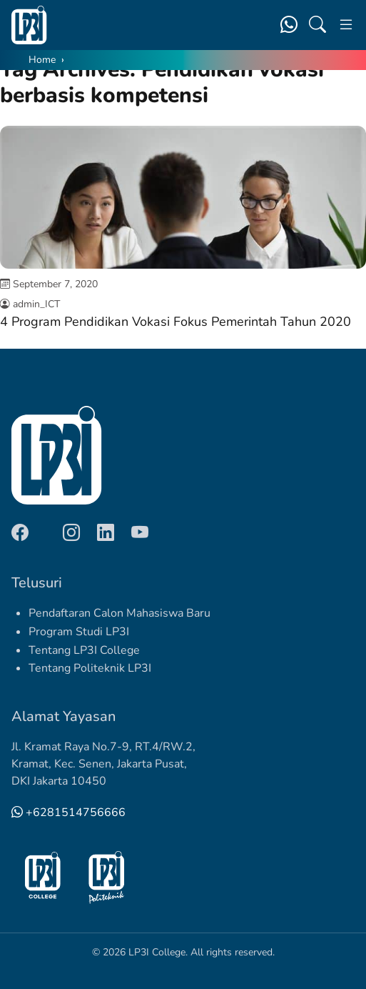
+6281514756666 (68, 812)
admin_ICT (36, 304)
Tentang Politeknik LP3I (90, 668)
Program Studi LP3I (79, 632)
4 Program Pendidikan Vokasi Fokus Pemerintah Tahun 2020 (175, 321)
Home (42, 59)
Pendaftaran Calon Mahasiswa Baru (119, 613)
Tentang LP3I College (84, 650)
